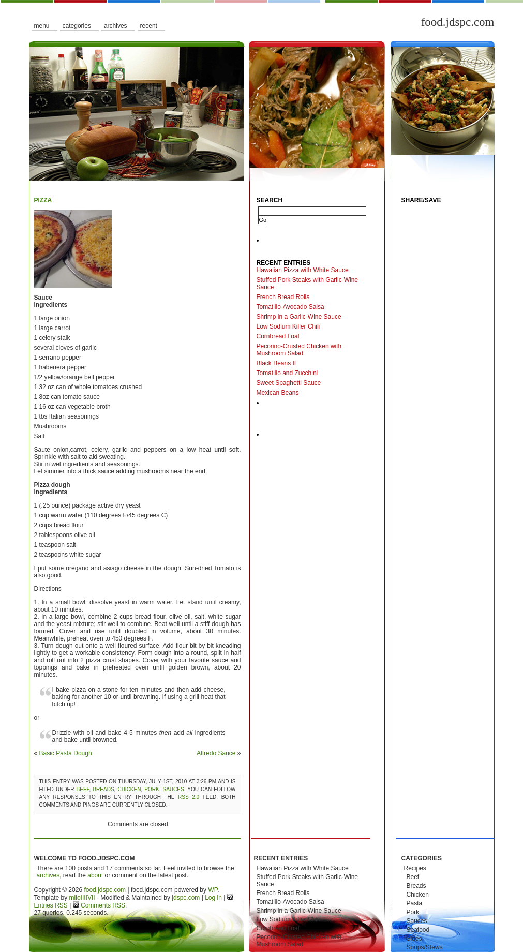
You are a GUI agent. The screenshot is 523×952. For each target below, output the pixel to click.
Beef (83, 789)
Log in (213, 897)
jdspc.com (186, 897)
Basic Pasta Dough (65, 753)
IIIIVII (88, 897)
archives (48, 875)
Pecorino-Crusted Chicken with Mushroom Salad (299, 350)
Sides (414, 938)
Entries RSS (51, 905)
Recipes (415, 868)
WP (212, 890)
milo (75, 897)
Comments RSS (102, 905)
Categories (77, 25)
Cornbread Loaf (278, 336)
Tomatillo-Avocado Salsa (290, 306)
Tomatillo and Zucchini (287, 373)
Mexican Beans (278, 392)
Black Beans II (276, 363)
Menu (42, 25)
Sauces (173, 789)
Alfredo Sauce (216, 753)
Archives (115, 25)
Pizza (43, 200)
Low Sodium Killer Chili (288, 326)
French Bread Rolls (283, 297)
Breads (103, 789)
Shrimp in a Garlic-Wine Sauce (299, 316)
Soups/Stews (425, 947)
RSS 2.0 (188, 797)
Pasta (415, 903)
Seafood (418, 929)
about (95, 875)
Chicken (129, 789)
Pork (151, 789)
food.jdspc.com (458, 22)
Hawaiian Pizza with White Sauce (303, 270)
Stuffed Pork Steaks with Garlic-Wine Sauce (307, 283)
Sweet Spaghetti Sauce (289, 382)
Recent (148, 25)
